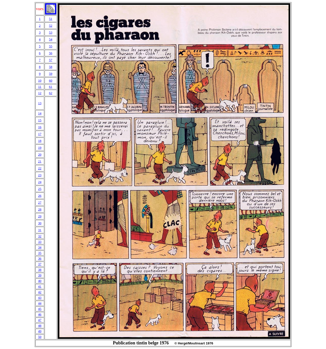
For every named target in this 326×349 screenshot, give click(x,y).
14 (39, 113)
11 (40, 86)
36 (39, 258)
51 (50, 19)
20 (39, 154)
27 (39, 202)
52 (50, 25)
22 (39, 168)
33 (39, 242)
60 (50, 80)
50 (39, 337)
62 (50, 93)
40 (39, 281)
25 (39, 189)
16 (39, 127)
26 (39, 196)
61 (50, 86)
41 (39, 286)
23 (39, 175)
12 (39, 93)
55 (50, 46)
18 (39, 141)
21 (39, 161)
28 (39, 209)
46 (39, 314)
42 (39, 292)
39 (39, 275)
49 (39, 331)
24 (39, 182)
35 (39, 253)
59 (50, 73)
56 (50, 53)
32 (39, 236)
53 (50, 32)
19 (39, 147)
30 (39, 223)
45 (39, 309)
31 (39, 230)
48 (39, 325)
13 (39, 103)
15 (39, 120)
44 (39, 303)
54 (50, 39)
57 (50, 60)
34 (39, 247)
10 (39, 80)
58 (50, 67)
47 (39, 320)
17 (39, 134)
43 (39, 297)
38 (39, 269)
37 (39, 264)
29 (39, 216)
